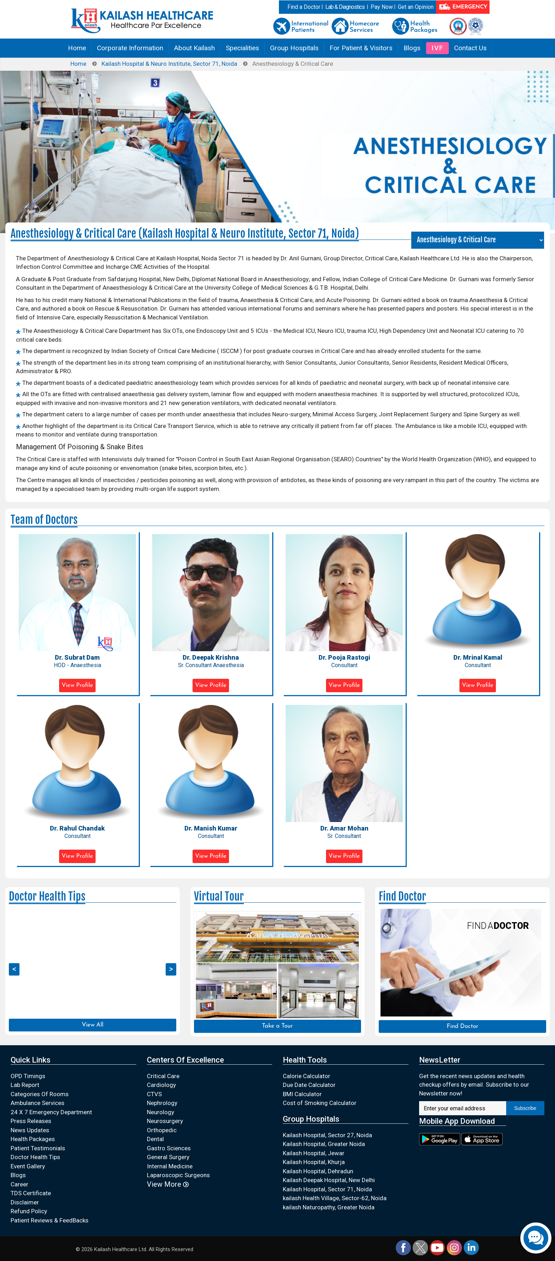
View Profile (77, 685)
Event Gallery (28, 1166)
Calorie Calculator (306, 1076)
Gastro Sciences (169, 1148)
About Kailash (194, 48)
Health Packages (33, 1139)
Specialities (242, 48)
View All (92, 1025)
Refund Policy (29, 1211)
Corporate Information (130, 48)
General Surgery (168, 1157)
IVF (437, 48)
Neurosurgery (165, 1120)
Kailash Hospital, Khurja (314, 1161)
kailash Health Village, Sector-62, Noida (335, 1198)
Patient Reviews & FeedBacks (49, 1220)
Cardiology (161, 1084)
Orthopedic (162, 1130)
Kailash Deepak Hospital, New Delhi (329, 1180)
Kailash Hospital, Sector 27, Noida (327, 1135)
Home (77, 48)
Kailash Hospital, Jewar (313, 1153)
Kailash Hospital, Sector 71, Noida (327, 1189)
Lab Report (25, 1084)
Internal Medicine (170, 1166)
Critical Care (163, 1076)
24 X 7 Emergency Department (51, 1112)
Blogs (412, 48)
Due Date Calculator (309, 1084)
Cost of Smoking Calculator (319, 1102)
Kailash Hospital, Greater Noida (324, 1143)
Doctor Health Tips (35, 1157)
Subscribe (525, 1108)
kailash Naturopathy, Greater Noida (328, 1207)
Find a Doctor (303, 7)
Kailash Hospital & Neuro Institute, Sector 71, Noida (169, 63)
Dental (155, 1139)
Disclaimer (25, 1202)
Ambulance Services (37, 1102)
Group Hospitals (294, 48)
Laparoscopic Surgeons (178, 1175)
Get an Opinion (416, 7)
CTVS (154, 1094)
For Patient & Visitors (361, 48)
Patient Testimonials (38, 1148)
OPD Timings (28, 1076)
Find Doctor (462, 1026)
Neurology (160, 1112)
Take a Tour (277, 1026)
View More (168, 1184)
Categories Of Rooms (40, 1094)
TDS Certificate (31, 1193)
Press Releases (31, 1120)
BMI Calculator (302, 1094)
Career (19, 1184)
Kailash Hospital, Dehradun (318, 1171)
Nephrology (162, 1102)
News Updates (30, 1130)
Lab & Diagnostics (345, 7)
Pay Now (382, 7)
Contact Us (470, 48)
